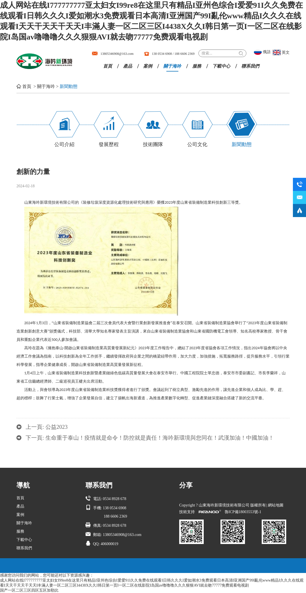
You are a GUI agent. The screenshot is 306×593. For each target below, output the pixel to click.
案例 (147, 66)
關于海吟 (172, 66)
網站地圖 (275, 505)
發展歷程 (109, 144)
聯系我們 (250, 66)
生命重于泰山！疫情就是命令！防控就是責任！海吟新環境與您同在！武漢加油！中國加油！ (159, 438)
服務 (196, 66)
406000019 (109, 544)
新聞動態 (68, 86)
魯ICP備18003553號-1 (243, 512)
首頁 (107, 66)
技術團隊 (153, 144)
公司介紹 (64, 144)
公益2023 (56, 427)
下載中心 (221, 66)
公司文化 (197, 144)
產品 (127, 66)
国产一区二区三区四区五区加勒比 (29, 590)
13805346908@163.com (116, 54)
